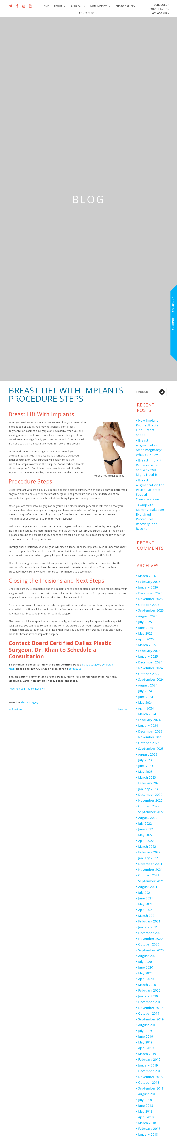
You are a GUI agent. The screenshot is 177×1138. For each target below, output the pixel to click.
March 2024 (147, 714)
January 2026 (148, 587)
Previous (15, 709)
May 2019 (145, 1042)
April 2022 (146, 841)
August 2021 (147, 887)
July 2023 (145, 760)
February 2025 (149, 651)
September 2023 (151, 748)
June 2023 (145, 766)
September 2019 (151, 1019)
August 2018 (147, 1094)
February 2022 (149, 852)
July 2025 (145, 622)
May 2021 (145, 904)
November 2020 (150, 939)
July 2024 (145, 691)
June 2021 (145, 898)
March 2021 (147, 916)
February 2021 (149, 921)
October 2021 (148, 875)
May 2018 (145, 1111)
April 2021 (146, 910)
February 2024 (149, 720)
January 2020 (148, 996)
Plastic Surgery (29, 702)
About (60, 6)
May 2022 (145, 835)
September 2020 (151, 950)
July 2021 (145, 892)
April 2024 (146, 708)
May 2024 (145, 702)
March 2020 (147, 985)
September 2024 (151, 679)
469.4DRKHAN (159, 9)
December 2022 (150, 795)
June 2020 (145, 967)
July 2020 (145, 962)
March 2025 (147, 645)
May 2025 (145, 633)
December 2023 (150, 731)
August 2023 (147, 754)
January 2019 (148, 1065)
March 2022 (147, 846)
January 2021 (148, 927)
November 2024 (150, 668)
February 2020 (149, 990)
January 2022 (148, 858)
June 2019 (145, 1036)
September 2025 (151, 610)
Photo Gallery (125, 6)
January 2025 (148, 656)
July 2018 (145, 1100)
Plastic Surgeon (91, 664)
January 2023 (148, 789)
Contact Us (88, 13)
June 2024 (145, 697)
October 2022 (148, 806)
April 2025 (146, 639)
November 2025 (150, 599)
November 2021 (150, 869)
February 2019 (149, 1059)
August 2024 (147, 685)
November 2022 (150, 800)
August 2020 (147, 956)
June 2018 (145, 1105)
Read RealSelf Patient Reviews (27, 688)
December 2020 (150, 933)
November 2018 (150, 1077)
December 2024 (150, 662)
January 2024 (148, 725)
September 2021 (151, 881)
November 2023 (150, 737)
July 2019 (145, 1031)
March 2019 (147, 1054)
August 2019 (147, 1025)
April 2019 (146, 1048)
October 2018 (148, 1082)
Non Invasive (100, 6)
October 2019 (148, 1013)
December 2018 (150, 1071)
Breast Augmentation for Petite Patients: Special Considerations (150, 489)
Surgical (77, 6)
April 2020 (146, 979)
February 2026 (149, 582)
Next (122, 709)
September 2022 (151, 812)
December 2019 (150, 1002)
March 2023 (147, 777)
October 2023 (148, 743)
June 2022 (145, 829)
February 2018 (149, 1128)
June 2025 (145, 628)
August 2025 (147, 616)
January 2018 (148, 1134)
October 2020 (148, 944)
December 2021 (150, 864)
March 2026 (147, 576)
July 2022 (145, 823)
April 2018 (146, 1117)
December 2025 (150, 593)
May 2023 (145, 771)
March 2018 (147, 1123)
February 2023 (149, 783)
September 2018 (151, 1088)
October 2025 (148, 605)
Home (45, 6)
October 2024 (148, 674)
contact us (75, 668)
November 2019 (150, 1008)
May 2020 (145, 973)
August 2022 (147, 818)
